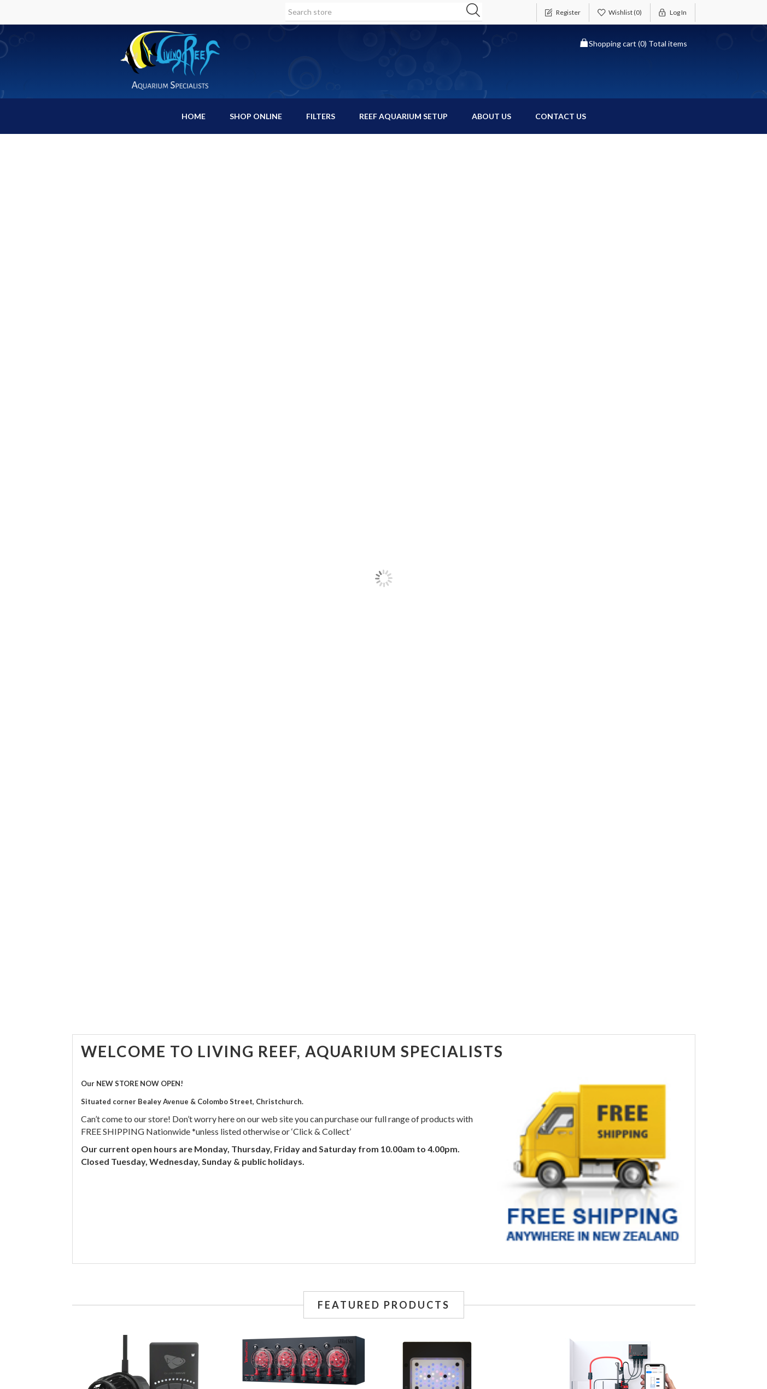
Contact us (560, 116)
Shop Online (256, 116)
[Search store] (383, 12)
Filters (320, 116)
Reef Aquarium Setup (403, 116)
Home (193, 116)
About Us (491, 116)
